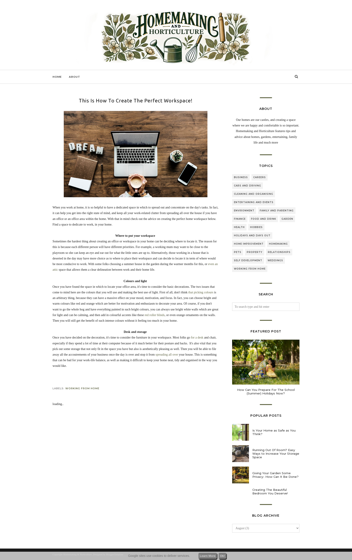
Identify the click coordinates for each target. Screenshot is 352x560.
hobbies (256, 227)
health (239, 227)
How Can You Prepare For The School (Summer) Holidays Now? (266, 391)
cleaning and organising (253, 194)
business (241, 177)
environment (244, 210)
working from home (82, 388)
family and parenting (277, 210)
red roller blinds (155, 315)
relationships (279, 252)
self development (248, 260)
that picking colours (200, 292)
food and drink (263, 218)
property (254, 252)
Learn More (208, 556)
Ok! (222, 556)
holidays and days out (252, 235)
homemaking (278, 243)
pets (237, 252)
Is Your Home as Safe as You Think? (274, 432)
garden (287, 218)
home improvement (249, 243)
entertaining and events (253, 202)
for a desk (197, 337)
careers (259, 177)
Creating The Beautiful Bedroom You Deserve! (270, 491)
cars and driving (247, 185)
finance (240, 218)
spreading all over (167, 354)
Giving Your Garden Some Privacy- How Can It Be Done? (275, 474)
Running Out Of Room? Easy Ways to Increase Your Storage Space (275, 453)
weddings (275, 260)
